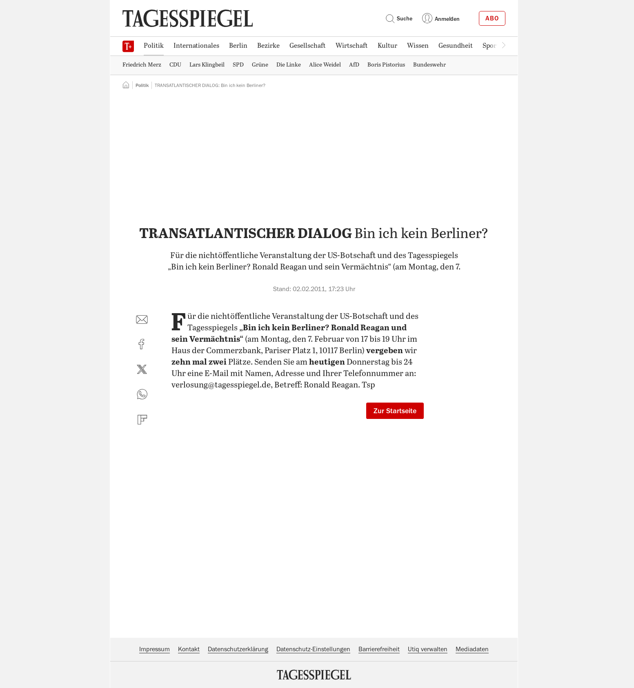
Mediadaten (472, 649)
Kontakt (189, 649)
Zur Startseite (395, 410)
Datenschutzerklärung (238, 649)
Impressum (154, 649)
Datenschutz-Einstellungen (313, 649)
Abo (492, 18)
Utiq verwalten (427, 649)
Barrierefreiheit (379, 649)
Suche (398, 18)
